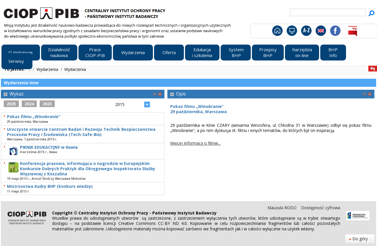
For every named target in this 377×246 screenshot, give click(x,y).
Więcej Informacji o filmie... (195, 143)
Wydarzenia (47, 69)
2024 (29, 104)
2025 (11, 104)
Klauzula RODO (283, 207)
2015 (120, 104)
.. (30, 69)
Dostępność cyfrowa (320, 207)
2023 (47, 104)
